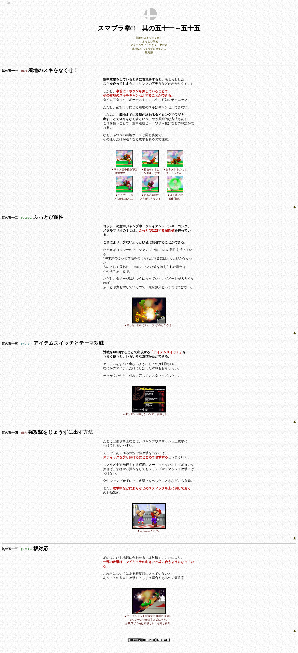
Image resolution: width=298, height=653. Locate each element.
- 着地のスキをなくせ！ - (149, 37)
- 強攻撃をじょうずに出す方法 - (149, 48)
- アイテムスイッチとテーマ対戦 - (149, 45)
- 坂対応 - (149, 52)
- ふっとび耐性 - (150, 41)
